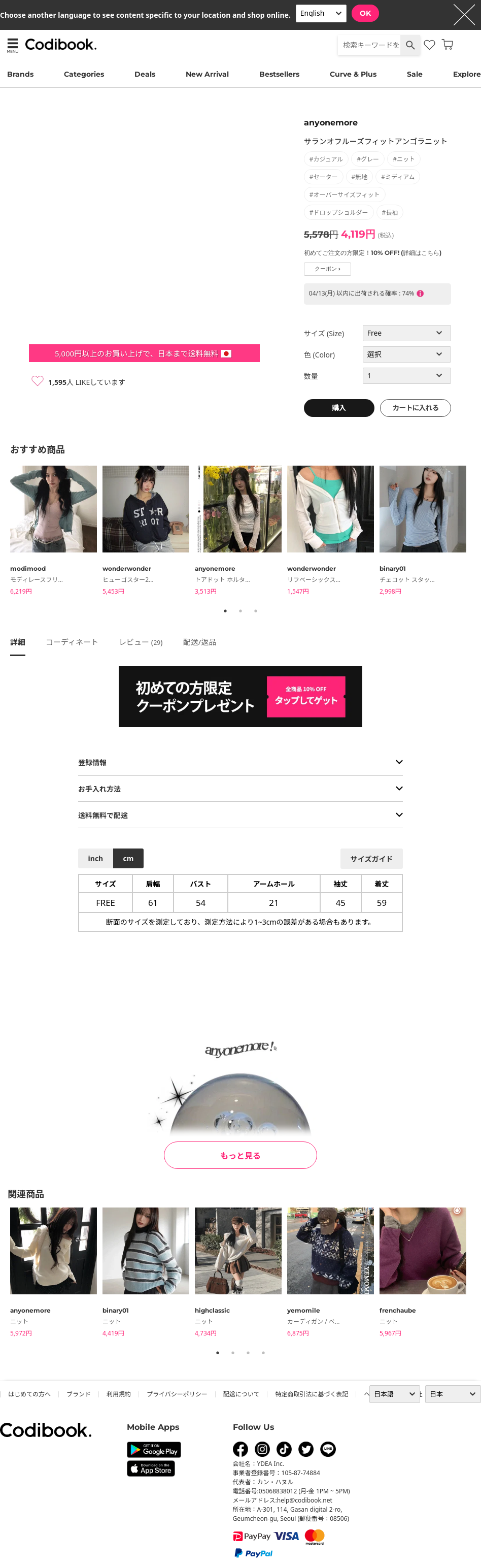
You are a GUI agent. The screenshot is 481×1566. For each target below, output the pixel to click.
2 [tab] (240, 611)
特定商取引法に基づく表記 (311, 1394)
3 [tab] (256, 611)
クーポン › (327, 269)
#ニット (404, 159)
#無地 (360, 177)
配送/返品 (200, 642)
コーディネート (72, 642)
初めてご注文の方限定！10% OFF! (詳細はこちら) (372, 252)
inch (96, 858)
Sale (415, 74)
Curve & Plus (353, 74)
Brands (20, 74)
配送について (241, 1394)
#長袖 (390, 212)
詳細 (17, 642)
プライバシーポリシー (177, 1394)
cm (128, 858)
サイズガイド (372, 859)
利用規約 (119, 1394)
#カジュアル (326, 159)
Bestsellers (279, 74)
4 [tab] (263, 1353)
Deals (144, 74)
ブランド (78, 1394)
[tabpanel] (56, 532)
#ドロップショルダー (339, 212)
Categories (84, 74)
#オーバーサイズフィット (345, 194)
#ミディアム (398, 177)
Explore (467, 74)
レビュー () (141, 642)
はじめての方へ (29, 1394)
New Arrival (207, 74)
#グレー (368, 159)
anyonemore (331, 122)
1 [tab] (225, 611)
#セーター (324, 177)
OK (365, 13)
